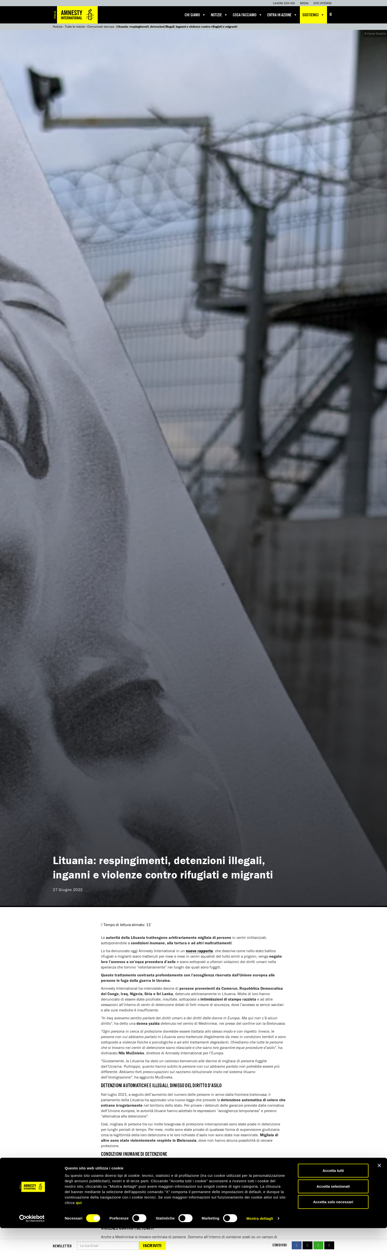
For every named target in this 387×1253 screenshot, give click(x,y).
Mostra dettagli (259, 1243)
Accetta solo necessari (333, 1227)
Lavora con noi (284, 3)
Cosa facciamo (247, 14)
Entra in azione (282, 14)
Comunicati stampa (100, 26)
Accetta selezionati (333, 1211)
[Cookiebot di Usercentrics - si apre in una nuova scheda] (32, 1243)
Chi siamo (195, 14)
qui (79, 1227)
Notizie (219, 14)
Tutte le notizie (75, 26)
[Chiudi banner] (379, 1190)
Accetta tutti (333, 1195)
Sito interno (322, 3)
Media (304, 3)
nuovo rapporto (199, 950)
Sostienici (313, 14)
